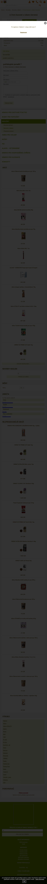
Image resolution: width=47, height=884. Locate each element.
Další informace (40, 879)
